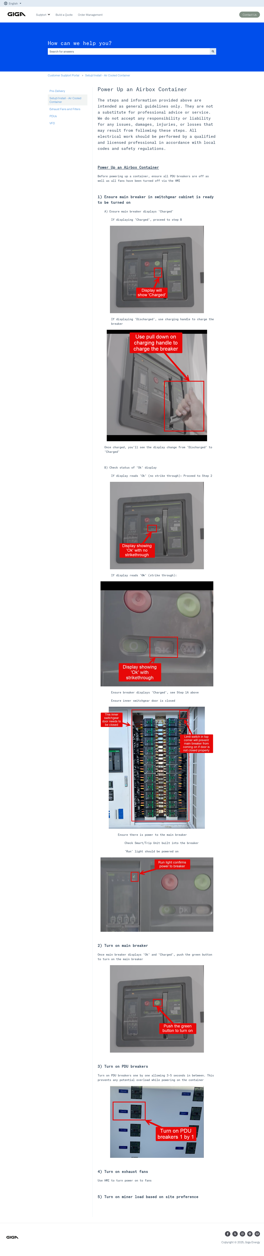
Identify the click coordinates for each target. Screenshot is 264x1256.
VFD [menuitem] (52, 123)
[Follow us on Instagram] (242, 1234)
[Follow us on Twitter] (235, 1234)
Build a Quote (64, 14)
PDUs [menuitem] (53, 116)
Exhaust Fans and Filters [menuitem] (65, 109)
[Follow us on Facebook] (227, 1234)
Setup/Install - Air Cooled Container (107, 75)
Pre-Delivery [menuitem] (57, 90)
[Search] (213, 51)
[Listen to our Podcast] (250, 1234)
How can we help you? (80, 43)
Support (41, 14)
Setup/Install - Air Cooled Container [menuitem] (65, 99)
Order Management (90, 14)
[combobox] (129, 51)
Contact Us (250, 14)
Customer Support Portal (63, 75)
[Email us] (257, 1234)
